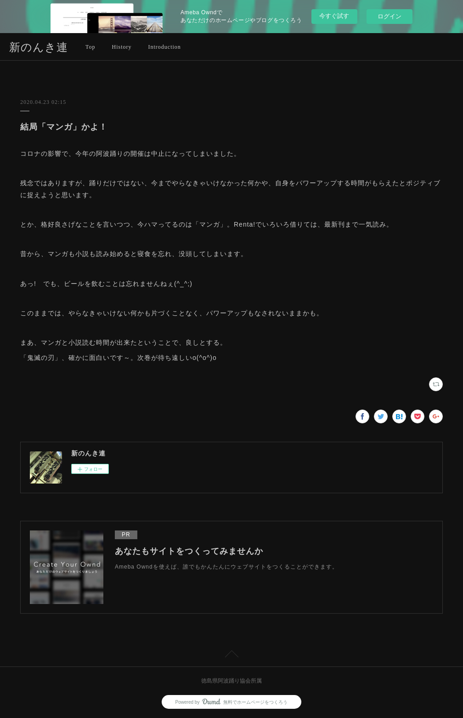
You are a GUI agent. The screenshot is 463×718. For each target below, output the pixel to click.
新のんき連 (38, 47)
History (122, 47)
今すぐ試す (334, 15)
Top (90, 47)
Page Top (231, 655)
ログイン (389, 16)
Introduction (164, 47)
